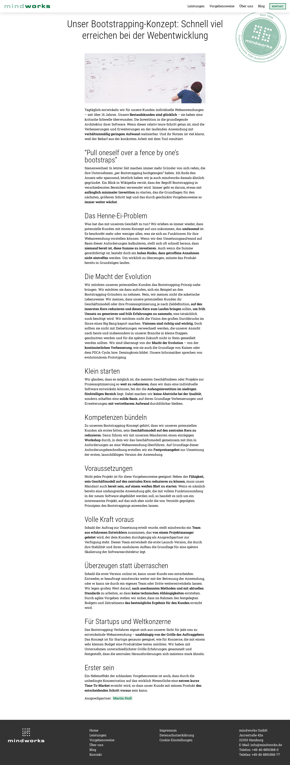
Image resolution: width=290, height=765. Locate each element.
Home (93, 730)
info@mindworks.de (266, 745)
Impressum (168, 730)
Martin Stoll (122, 698)
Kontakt (278, 6)
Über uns (246, 6)
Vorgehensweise (221, 6)
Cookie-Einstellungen (176, 740)
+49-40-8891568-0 (265, 749)
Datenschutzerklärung (177, 735)
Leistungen (196, 6)
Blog (261, 6)
